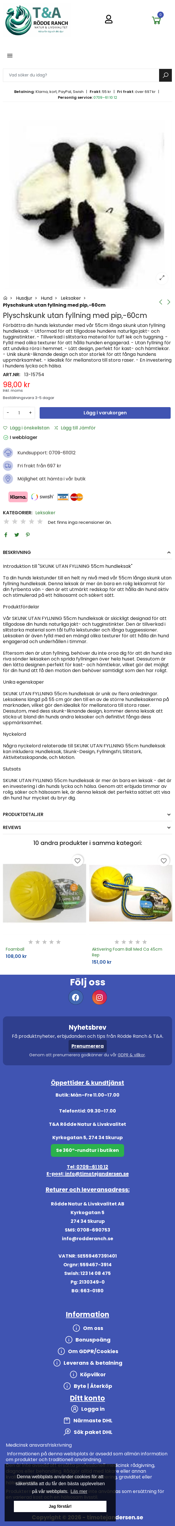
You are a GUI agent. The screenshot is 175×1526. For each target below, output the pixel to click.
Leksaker (45, 513)
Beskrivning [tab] (17, 552)
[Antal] (19, 413)
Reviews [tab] (12, 827)
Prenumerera (87, 1046)
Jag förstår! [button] (60, 1506)
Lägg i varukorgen (105, 412)
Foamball (15, 949)
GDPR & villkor (131, 1055)
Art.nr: (11, 375)
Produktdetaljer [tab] (23, 814)
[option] (87, 204)
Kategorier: (17, 513)
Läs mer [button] (79, 1491)
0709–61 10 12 (105, 97)
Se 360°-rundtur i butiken (87, 1150)
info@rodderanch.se (87, 1238)
